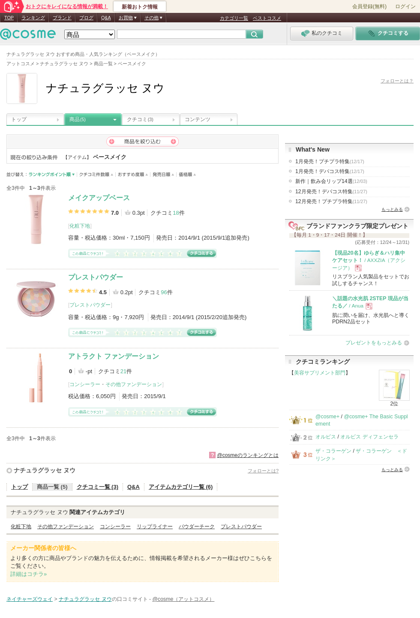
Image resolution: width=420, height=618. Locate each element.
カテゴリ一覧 (234, 18)
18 (176, 213)
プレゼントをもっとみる (373, 343)
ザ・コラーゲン (333, 451)
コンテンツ (197, 119)
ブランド (62, 17)
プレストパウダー (95, 277)
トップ (19, 119)
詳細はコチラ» (28, 574)
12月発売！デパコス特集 (331, 192)
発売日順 (163, 174)
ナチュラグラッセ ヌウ (44, 470)
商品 (77, 119)
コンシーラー (84, 384)
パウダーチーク (197, 527)
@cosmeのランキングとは (248, 455)
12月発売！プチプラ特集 (331, 201)
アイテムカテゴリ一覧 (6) (181, 487)
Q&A (106, 17)
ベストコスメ (267, 18)
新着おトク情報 (140, 7)
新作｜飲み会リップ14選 (331, 181)
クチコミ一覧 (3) (98, 487)
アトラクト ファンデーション (113, 356)
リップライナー (155, 527)
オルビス (325, 437)
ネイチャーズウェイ (29, 599)
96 (164, 292)
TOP (9, 17)
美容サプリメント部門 (319, 373)
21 (123, 371)
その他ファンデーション (133, 384)
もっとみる (392, 209)
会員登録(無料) (369, 6)
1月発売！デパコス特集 (329, 171)
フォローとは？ (397, 80)
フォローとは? (263, 470)
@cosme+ (327, 417)
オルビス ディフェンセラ (369, 437)
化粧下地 (79, 226)
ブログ (86, 17)
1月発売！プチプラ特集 (329, 161)
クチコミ (140, 119)
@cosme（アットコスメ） (184, 599)
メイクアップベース (99, 197)
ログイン (405, 6)
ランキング (33, 17)
